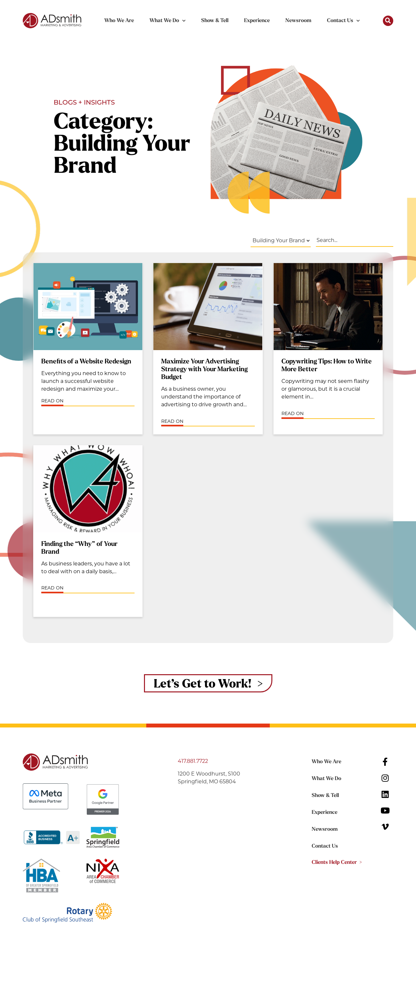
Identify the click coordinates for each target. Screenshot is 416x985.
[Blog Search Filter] (354, 240)
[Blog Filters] (281, 240)
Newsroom (298, 20)
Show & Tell (214, 20)
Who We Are (119, 20)
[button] (388, 21)
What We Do (168, 21)
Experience (257, 20)
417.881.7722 (193, 761)
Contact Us (343, 21)
